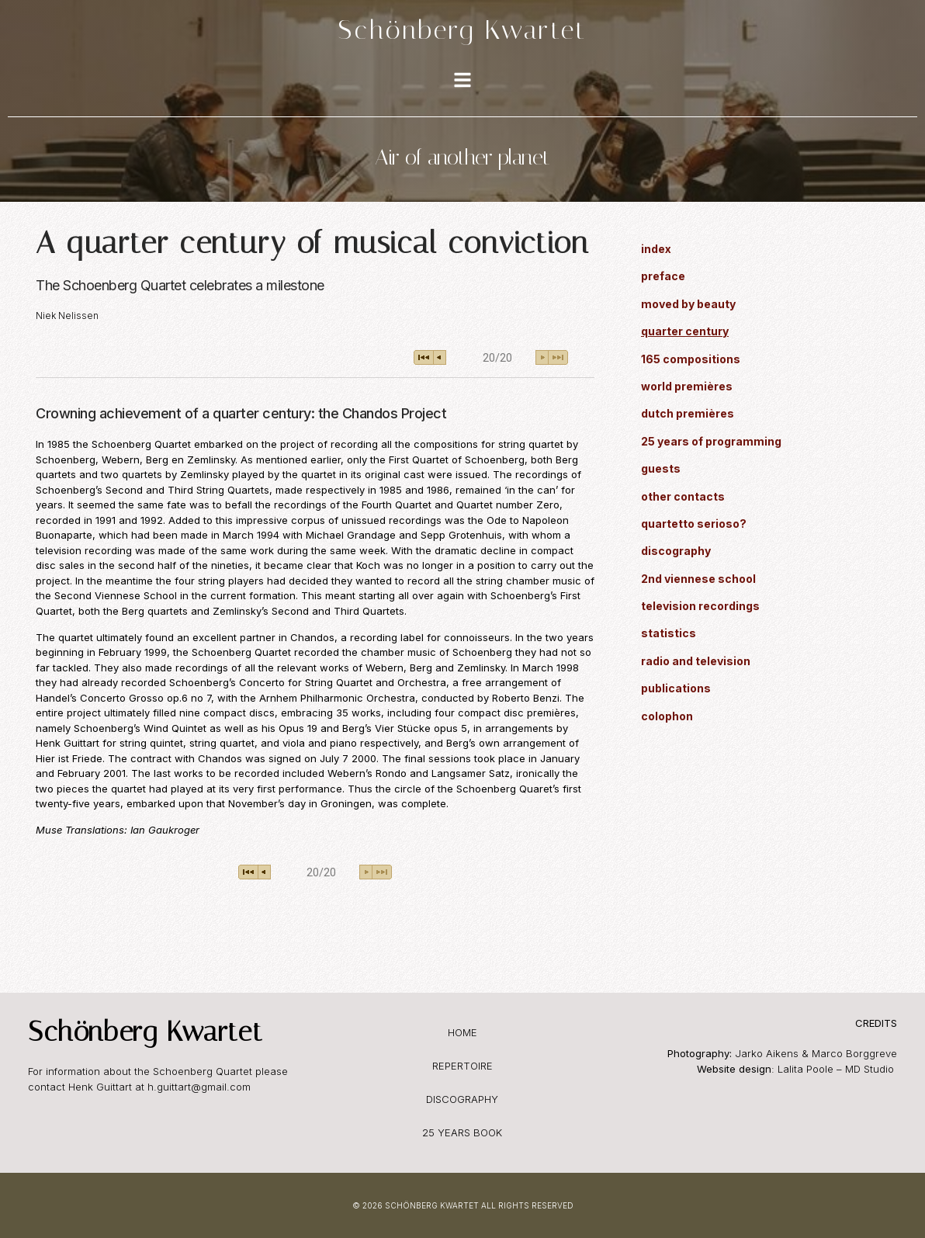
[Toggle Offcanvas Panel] (462, 81)
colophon (667, 716)
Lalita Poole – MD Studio (837, 1069)
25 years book (462, 1132)
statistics (668, 633)
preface (663, 276)
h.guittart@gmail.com (199, 1086)
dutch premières (687, 413)
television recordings (700, 605)
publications (676, 688)
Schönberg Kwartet (462, 29)
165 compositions (690, 359)
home (462, 1032)
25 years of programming (711, 441)
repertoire (462, 1065)
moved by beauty (688, 303)
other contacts (683, 496)
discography (676, 550)
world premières (687, 386)
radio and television (695, 661)
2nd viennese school (698, 578)
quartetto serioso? (694, 523)
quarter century (685, 331)
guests (661, 468)
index (656, 248)
